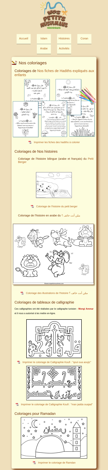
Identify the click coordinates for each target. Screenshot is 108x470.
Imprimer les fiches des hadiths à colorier (57, 142)
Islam (43, 38)
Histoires (64, 38)
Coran (84, 38)
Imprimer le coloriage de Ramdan (57, 462)
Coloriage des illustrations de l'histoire (57, 293)
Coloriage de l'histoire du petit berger (56, 206)
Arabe (44, 48)
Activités (64, 48)
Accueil (23, 38)
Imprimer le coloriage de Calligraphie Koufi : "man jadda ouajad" (57, 404)
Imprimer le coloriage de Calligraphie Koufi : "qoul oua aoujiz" (56, 362)
